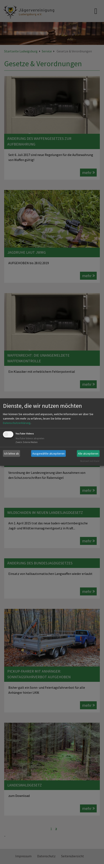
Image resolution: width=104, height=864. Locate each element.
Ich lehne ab (11, 453)
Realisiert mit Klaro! (89, 461)
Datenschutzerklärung (16, 423)
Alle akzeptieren (88, 453)
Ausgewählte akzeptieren (48, 453)
